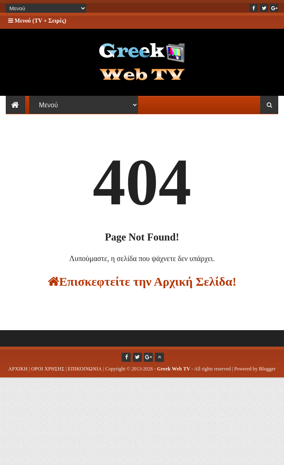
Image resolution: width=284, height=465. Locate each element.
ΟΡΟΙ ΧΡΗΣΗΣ (48, 374)
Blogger (267, 374)
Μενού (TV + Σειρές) (37, 21)
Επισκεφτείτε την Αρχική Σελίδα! (142, 286)
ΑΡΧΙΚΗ (18, 374)
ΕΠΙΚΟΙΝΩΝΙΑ (85, 374)
